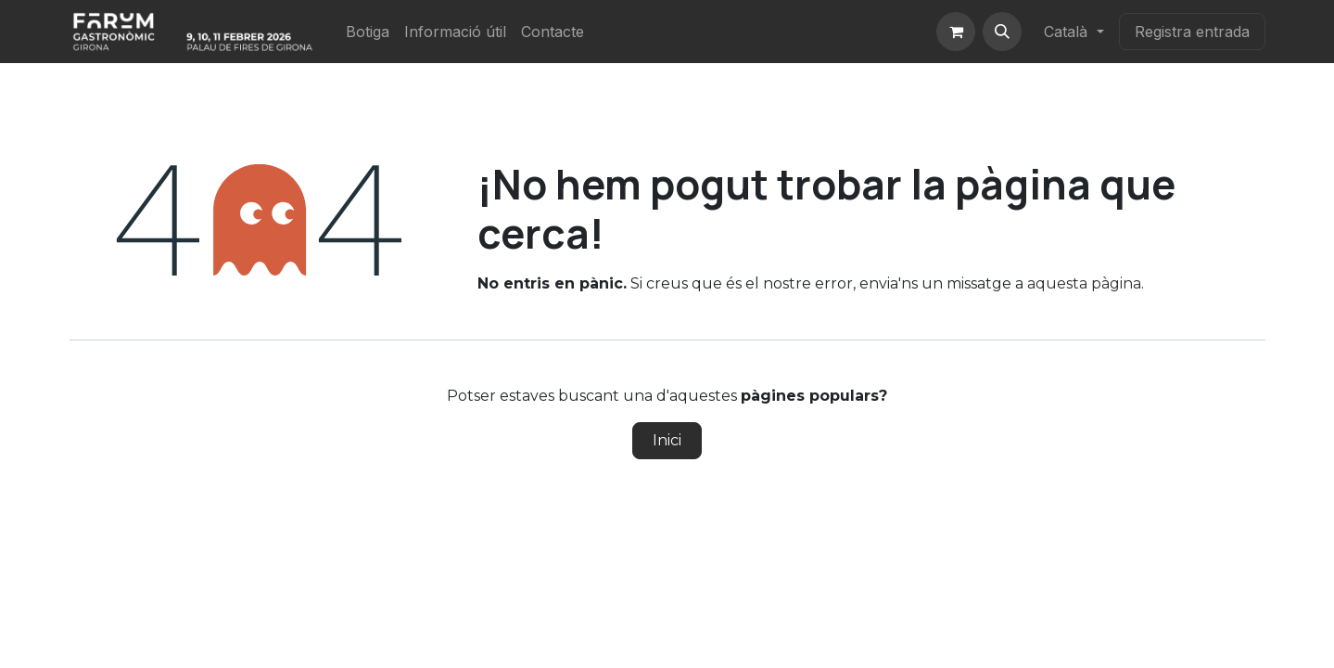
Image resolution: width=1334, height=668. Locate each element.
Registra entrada (1192, 31)
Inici (667, 440)
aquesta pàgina (1084, 283)
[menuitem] (367, 31)
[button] (1002, 31)
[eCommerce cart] (955, 31)
